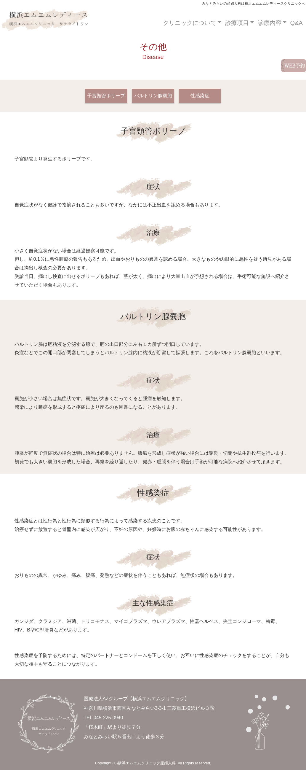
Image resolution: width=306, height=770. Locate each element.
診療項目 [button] (237, 23)
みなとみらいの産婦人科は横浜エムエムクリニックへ (45, 23)
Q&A (296, 23)
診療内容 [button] (269, 23)
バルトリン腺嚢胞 (153, 95)
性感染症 (199, 95)
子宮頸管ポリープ (106, 95)
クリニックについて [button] (189, 23)
